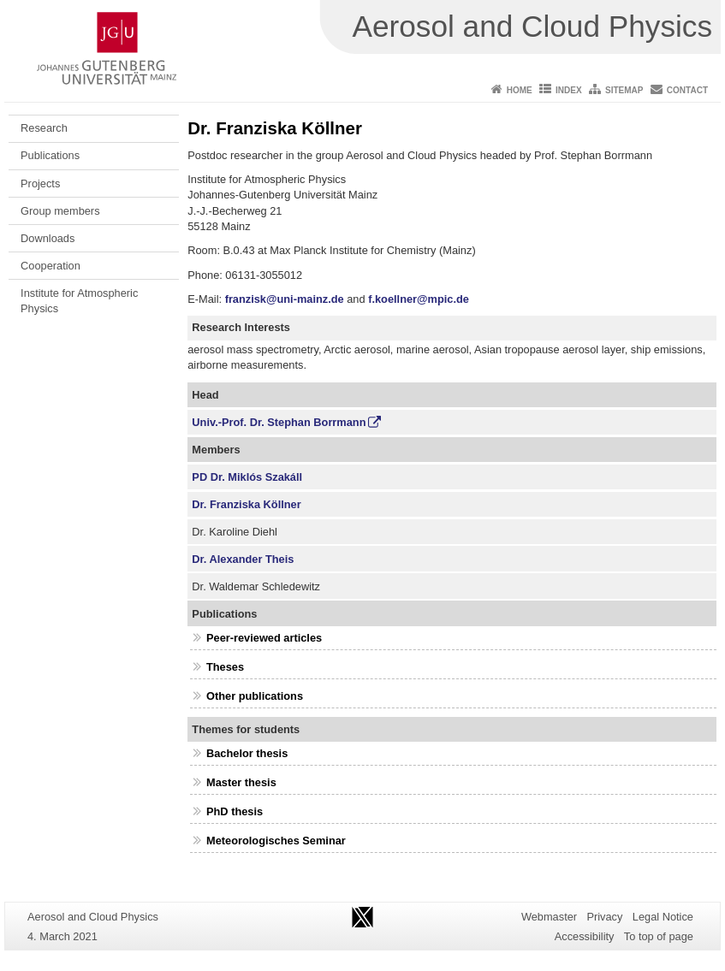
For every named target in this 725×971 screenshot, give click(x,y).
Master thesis (241, 782)
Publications (50, 155)
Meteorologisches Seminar (276, 840)
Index (569, 90)
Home (519, 90)
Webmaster (549, 916)
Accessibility (585, 936)
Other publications (254, 696)
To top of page (658, 936)
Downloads (47, 238)
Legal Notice (663, 916)
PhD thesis (234, 811)
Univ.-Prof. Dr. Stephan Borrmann (278, 422)
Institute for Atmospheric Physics (79, 301)
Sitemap (624, 90)
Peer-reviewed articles (264, 637)
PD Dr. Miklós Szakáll (247, 477)
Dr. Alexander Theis (243, 559)
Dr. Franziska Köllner (246, 504)
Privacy (604, 916)
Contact (687, 90)
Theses (225, 666)
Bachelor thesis (247, 753)
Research (44, 127)
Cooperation (50, 265)
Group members (60, 210)
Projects (40, 183)
